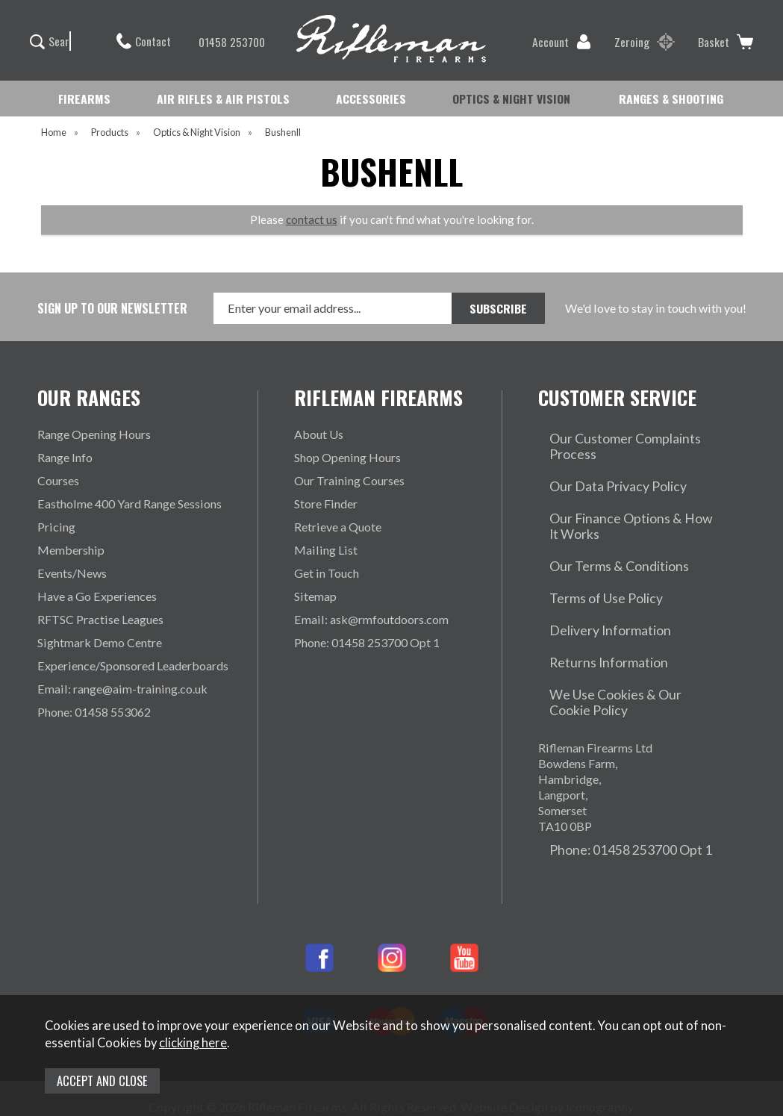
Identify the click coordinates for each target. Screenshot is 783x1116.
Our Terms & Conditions (601, 518)
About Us (318, 434)
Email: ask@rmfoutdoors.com (371, 619)
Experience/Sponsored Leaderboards (132, 665)
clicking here (193, 1042)
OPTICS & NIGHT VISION (511, 98)
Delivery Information (592, 564)
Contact (143, 41)
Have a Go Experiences (97, 596)
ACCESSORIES (371, 98)
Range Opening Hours (94, 434)
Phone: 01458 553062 (94, 712)
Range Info (65, 457)
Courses (58, 480)
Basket (725, 42)
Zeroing (644, 42)
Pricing (56, 527)
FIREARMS (84, 98)
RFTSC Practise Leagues (100, 619)
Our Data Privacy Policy (601, 457)
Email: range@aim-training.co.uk (122, 689)
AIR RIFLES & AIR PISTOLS (223, 98)
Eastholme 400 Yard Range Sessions (129, 503)
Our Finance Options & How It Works (616, 487)
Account (561, 42)
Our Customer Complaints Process (627, 434)
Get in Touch (326, 573)
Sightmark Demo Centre (99, 642)
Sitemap (315, 596)
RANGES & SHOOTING (671, 98)
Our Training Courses (349, 480)
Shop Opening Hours (347, 457)
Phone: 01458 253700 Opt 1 (367, 642)
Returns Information (590, 587)
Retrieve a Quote (337, 527)
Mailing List (326, 550)
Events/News (72, 573)
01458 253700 (224, 42)
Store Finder (326, 503)
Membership (70, 550)
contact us (311, 219)
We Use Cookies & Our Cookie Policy (618, 617)
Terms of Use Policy (590, 541)
